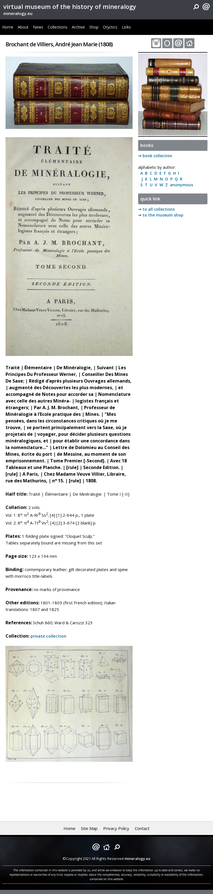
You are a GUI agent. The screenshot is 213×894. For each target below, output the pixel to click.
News (38, 27)
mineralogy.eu (17, 13)
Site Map (89, 828)
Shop (93, 27)
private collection (48, 636)
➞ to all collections (156, 209)
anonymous (180, 184)
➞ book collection (155, 155)
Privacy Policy (116, 828)
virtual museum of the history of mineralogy (69, 6)
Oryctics (110, 27)
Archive (78, 27)
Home (7, 27)
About (23, 27)
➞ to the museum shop (160, 215)
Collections (57, 27)
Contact (142, 828)
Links (126, 27)
